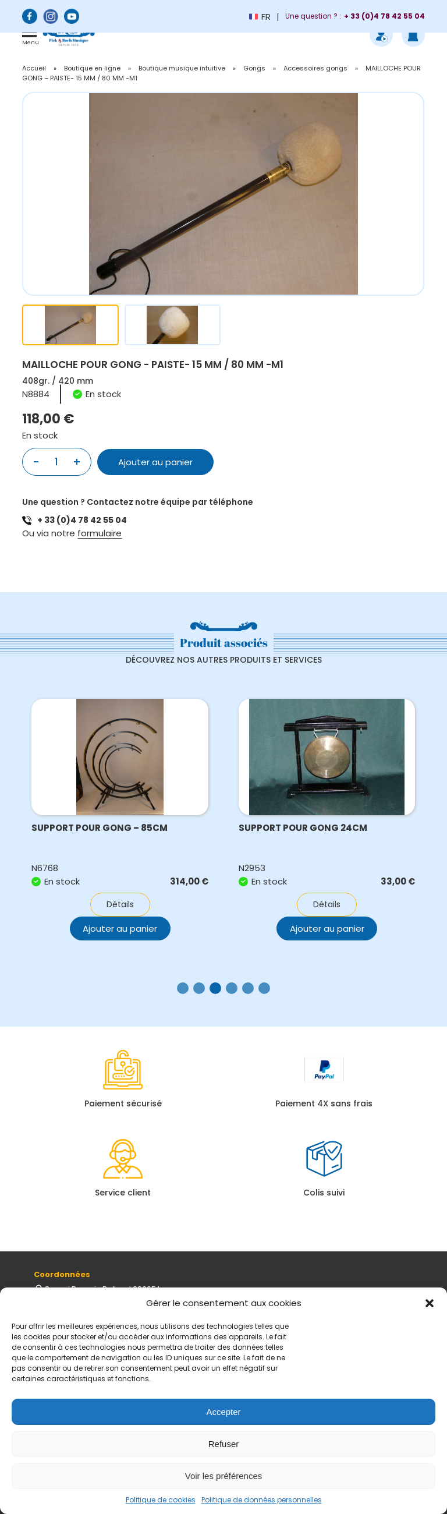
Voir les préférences (223, 1476)
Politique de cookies (161, 1500)
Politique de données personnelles (261, 1500)
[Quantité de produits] (56, 461)
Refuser (223, 1444)
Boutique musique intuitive (182, 68)
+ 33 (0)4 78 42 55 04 (82, 520)
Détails (120, 904)
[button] (429, 1303)
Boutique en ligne (92, 68)
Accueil (34, 68)
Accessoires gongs (315, 68)
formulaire (99, 533)
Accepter (223, 1412)
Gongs (254, 68)
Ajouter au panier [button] (327, 928)
